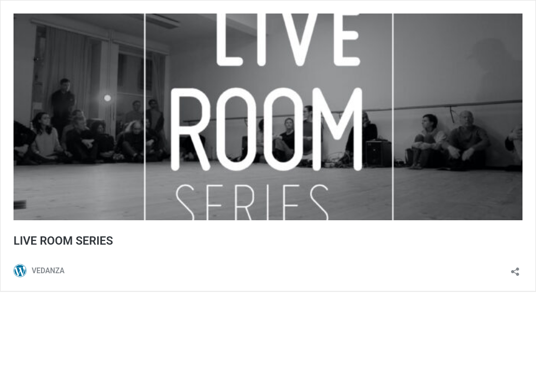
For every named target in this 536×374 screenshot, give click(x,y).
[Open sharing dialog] (515, 268)
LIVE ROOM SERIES (63, 240)
